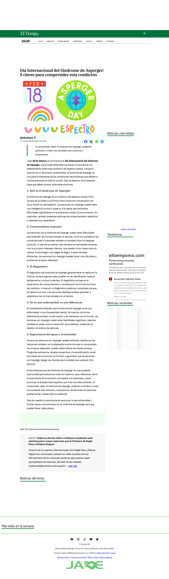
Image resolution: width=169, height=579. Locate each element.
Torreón (99, 41)
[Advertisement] (84, 15)
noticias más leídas (128, 229)
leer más (72, 465)
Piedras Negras (63, 41)
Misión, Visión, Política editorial (100, 557)
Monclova (50, 41)
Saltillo (89, 41)
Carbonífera (77, 41)
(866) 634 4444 (103, 553)
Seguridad (110, 41)
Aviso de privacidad (78, 557)
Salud (26, 41)
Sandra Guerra (26, 137)
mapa (113, 553)
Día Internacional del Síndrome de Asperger (42, 429)
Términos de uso (63, 557)
